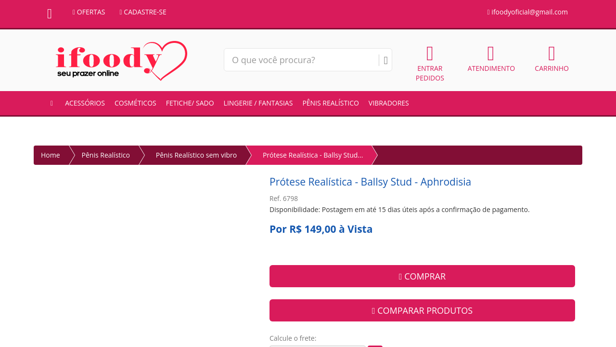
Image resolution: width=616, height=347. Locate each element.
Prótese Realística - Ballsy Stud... (313, 155)
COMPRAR (422, 276)
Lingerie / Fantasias (258, 102)
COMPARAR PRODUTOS (422, 310)
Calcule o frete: (293, 338)
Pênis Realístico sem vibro (196, 155)
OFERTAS (89, 11)
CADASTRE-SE (143, 11)
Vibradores (389, 102)
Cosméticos (135, 102)
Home (50, 155)
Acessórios (85, 102)
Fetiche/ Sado (190, 102)
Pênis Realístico (330, 102)
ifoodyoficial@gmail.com (528, 11)
